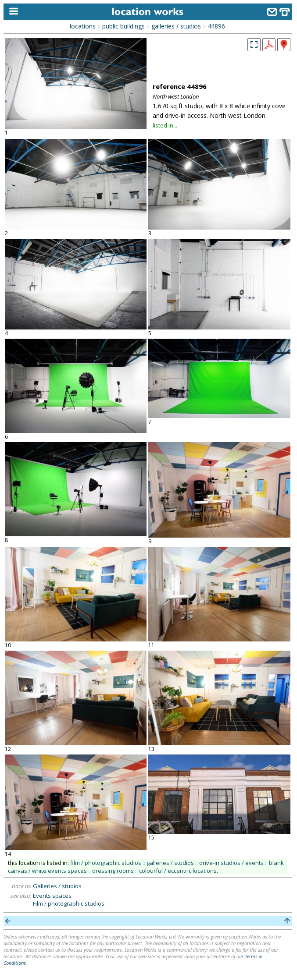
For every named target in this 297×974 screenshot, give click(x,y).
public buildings (123, 26)
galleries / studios (176, 26)
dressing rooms (113, 871)
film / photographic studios (105, 863)
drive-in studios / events (231, 863)
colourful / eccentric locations (178, 871)
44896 (216, 26)
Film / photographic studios (68, 903)
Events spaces (52, 896)
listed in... (165, 125)
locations (83, 26)
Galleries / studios (57, 886)
